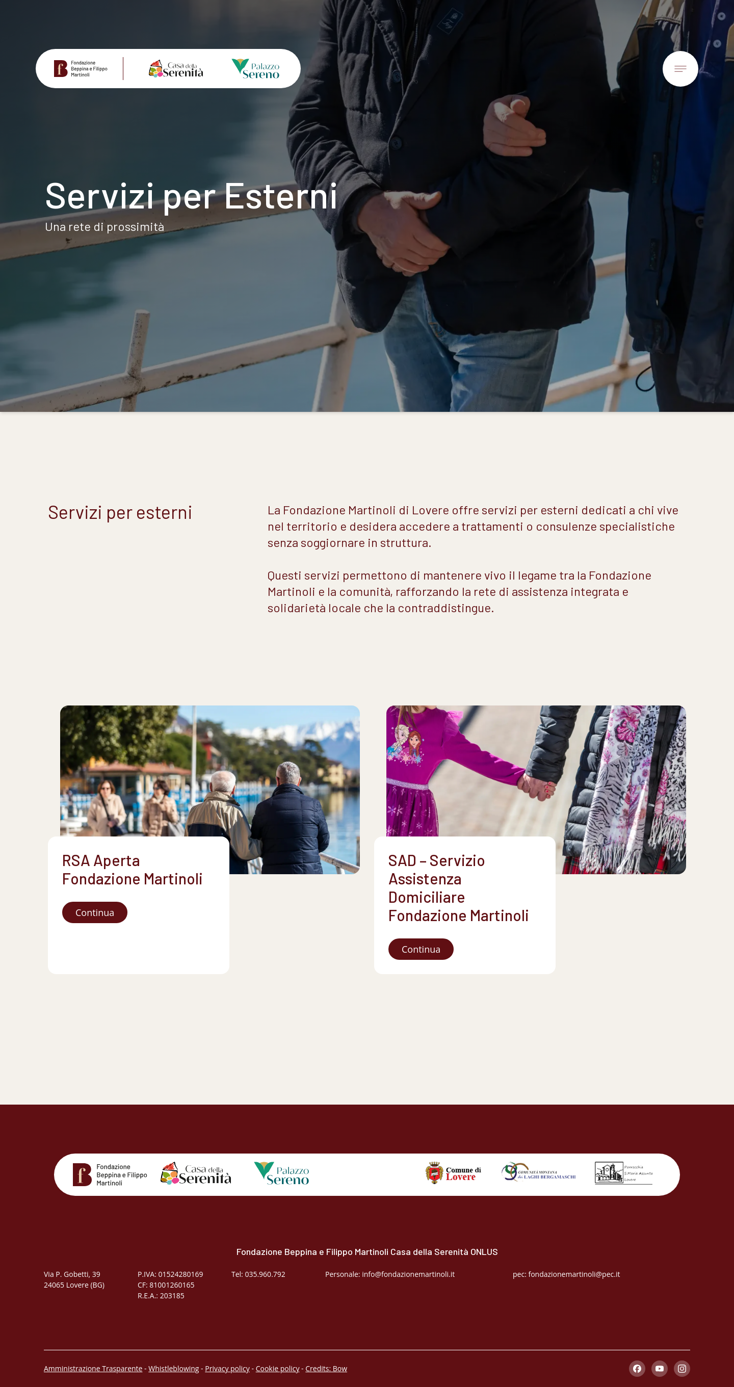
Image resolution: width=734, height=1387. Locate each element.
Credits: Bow (326, 1368)
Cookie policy (278, 1368)
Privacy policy (227, 1368)
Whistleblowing (173, 1368)
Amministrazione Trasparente (93, 1368)
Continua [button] (94, 912)
